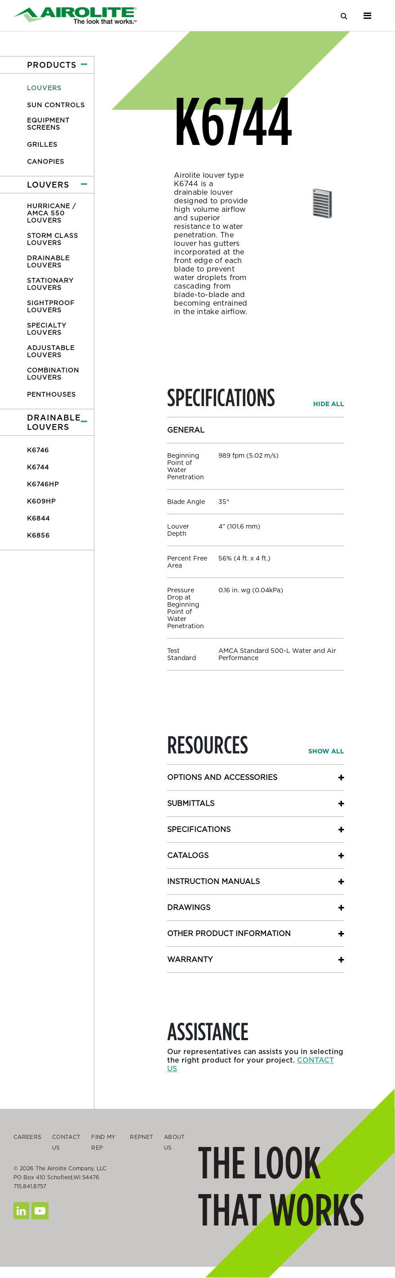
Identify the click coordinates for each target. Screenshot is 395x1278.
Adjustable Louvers (51, 351)
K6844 (38, 518)
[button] (47, 65)
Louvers (44, 88)
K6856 (38, 535)
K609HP (41, 501)
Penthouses (51, 394)
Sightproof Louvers (51, 306)
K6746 (38, 450)
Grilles (42, 144)
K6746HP (43, 484)
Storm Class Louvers (52, 239)
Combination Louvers (53, 374)
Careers (27, 1137)
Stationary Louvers (50, 284)
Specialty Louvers (47, 329)
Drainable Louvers (48, 261)
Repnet (141, 1137)
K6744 (38, 467)
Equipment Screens (48, 124)
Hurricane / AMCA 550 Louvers (51, 213)
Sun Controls (56, 105)
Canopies (45, 161)
